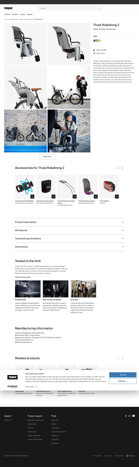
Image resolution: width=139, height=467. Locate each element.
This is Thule (55, 420)
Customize (123, 457)
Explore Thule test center (22, 277)
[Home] (20, 8)
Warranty (30, 428)
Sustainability (55, 428)
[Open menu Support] (31, 14)
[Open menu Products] (8, 14)
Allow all (123, 451)
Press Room (55, 435)
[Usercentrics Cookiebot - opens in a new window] (12, 463)
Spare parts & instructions (36, 420)
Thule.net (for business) (58, 432)
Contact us (7, 420)
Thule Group (55, 439)
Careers (53, 424)
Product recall (32, 432)
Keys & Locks (32, 424)
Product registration (34, 435)
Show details (29, 463)
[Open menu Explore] (24, 14)
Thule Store (54, 443)
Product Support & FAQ (35, 439)
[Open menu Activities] (16, 14)
